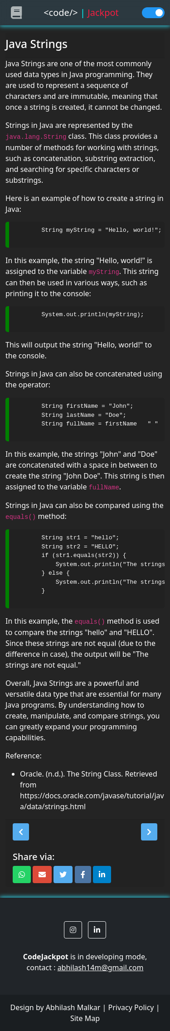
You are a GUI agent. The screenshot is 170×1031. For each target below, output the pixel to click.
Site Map (85, 1018)
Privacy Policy (131, 1007)
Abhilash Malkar (73, 1007)
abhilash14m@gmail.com (101, 967)
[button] (21, 831)
